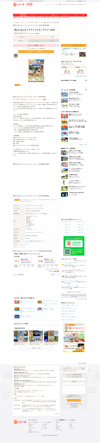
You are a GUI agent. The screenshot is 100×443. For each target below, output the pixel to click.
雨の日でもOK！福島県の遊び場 (68, 311)
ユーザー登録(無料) (78, 1)
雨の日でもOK (68, 4)
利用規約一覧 (30, 424)
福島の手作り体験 (24, 373)
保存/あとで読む (69, 1)
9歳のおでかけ (80, 232)
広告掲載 (30, 426)
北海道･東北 (64, 295)
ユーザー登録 (16, 396)
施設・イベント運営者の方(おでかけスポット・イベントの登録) (32, 396)
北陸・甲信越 (43, 17)
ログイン (84, 1)
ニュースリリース (31, 428)
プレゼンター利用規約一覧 (47, 422)
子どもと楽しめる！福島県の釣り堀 (69, 316)
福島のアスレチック (43, 377)
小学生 (55, 199)
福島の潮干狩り (41, 385)
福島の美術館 (48, 381)
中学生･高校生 (25, 201)
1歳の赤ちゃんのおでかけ (80, 221)
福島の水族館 (54, 381)
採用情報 (57, 428)
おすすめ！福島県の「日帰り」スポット (70, 305)
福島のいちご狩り (48, 385)
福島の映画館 (33, 381)
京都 (52, 17)
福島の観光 (52, 370)
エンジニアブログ (59, 430)
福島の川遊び (16, 378)
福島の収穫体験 (40, 373)
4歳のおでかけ (67, 227)
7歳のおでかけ (80, 229)
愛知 (38, 17)
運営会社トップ (59, 422)
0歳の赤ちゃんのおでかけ (67, 221)
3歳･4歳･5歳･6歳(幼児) (45, 199)
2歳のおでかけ (67, 224)
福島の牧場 (41, 370)
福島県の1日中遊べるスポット (68, 314)
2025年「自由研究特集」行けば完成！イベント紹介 (23, 392)
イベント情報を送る (19, 36)
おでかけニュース (67, 15)
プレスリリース (72, 428)
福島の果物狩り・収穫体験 (19, 386)
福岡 (68, 17)
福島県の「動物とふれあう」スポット (69, 308)
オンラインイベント (34, 15)
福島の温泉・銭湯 (17, 385)
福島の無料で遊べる (27, 377)
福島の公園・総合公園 (51, 377)
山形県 (72, 296)
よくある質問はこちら (74, 405)
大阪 (50, 17)
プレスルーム (44, 426)
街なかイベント (28, 243)
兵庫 (55, 17)
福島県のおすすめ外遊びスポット (68, 319)
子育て (76, 15)
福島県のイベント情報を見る (36, 51)
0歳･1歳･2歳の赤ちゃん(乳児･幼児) (29, 199)
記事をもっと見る (36, 348)
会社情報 (71, 426)
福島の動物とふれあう (32, 373)
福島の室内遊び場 (26, 381)
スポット (16, 15)
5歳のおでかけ (80, 227)
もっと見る (56, 413)
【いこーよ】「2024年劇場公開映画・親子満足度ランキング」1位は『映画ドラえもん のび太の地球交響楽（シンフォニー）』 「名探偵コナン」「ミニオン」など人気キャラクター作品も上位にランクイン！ (39, 410)
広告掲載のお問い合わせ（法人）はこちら (74, 396)
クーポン (36, 40)
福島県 (75, 296)
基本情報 (21, 40)
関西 (48, 17)
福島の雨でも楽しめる (18, 381)
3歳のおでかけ (80, 224)
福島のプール (46, 370)
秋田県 (84, 295)
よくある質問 (44, 424)
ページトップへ (82, 363)
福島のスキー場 (24, 385)
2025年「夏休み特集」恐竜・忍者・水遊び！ (22, 390)
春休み (64, 4)
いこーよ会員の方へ (74, 406)
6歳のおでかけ (67, 229)
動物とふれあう (75, 4)
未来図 (70, 424)
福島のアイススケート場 (32, 385)
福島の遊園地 (16, 370)
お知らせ (51, 40)
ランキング (45, 15)
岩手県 (76, 295)
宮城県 (80, 295)
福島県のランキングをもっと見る (74, 291)
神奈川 (28, 17)
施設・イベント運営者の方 (33, 422)
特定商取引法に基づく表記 (33, 432)
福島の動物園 (22, 370)
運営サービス (58, 426)
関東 (24, 17)
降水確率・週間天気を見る (51, 269)
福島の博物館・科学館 (41, 381)
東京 (26, 17)
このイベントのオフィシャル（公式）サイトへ (34, 232)
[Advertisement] (36, 160)
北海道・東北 (15, 17)
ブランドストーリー (73, 422)
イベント (23, 15)
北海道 (20, 17)
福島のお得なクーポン (18, 377)
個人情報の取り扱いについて (74, 395)
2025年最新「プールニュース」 (38, 390)
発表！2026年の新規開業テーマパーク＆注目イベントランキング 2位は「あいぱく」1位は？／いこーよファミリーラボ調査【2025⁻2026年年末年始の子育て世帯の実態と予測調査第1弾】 (39, 401)
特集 (84, 15)
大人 (32, 201)
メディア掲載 (44, 428)
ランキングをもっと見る (81, 299)
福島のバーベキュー (29, 370)
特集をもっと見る (83, 144)
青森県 (72, 295)
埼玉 (33, 17)
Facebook (30, 430)
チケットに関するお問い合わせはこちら (73, 403)
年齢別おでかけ (54, 15)
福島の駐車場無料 (35, 377)
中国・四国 (59, 17)
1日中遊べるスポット (83, 4)
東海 (36, 17)
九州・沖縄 (65, 17)
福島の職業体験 (47, 373)
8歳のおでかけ (67, 232)
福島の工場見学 (17, 373)
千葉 (31, 17)
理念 (56, 424)
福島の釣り (36, 370)
